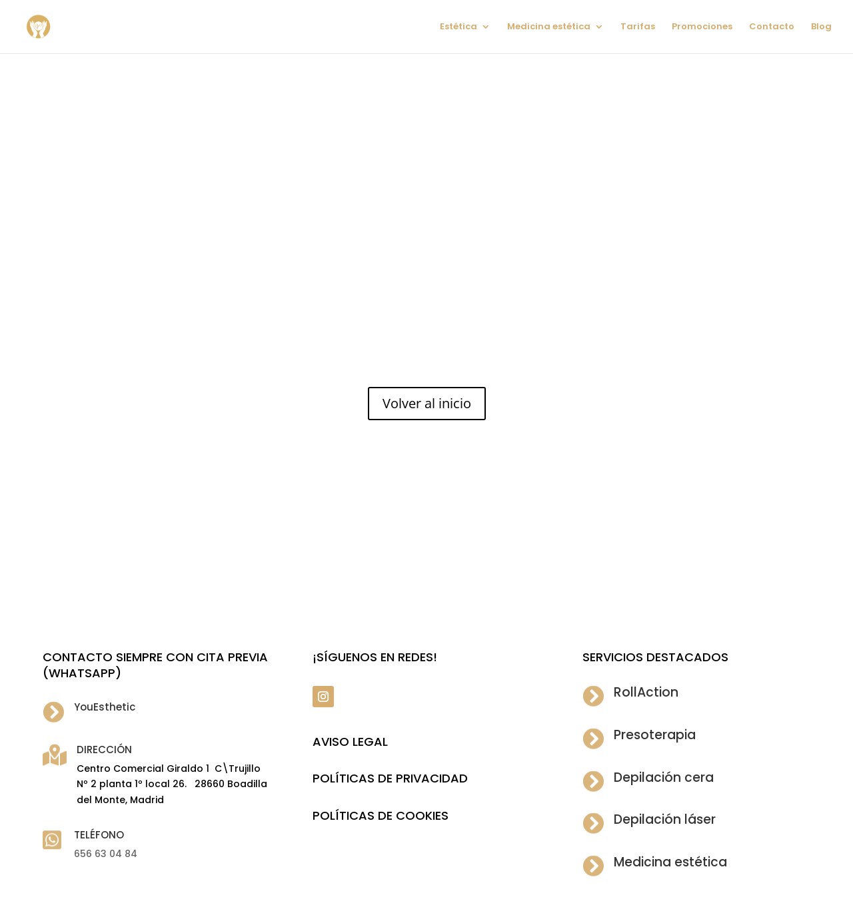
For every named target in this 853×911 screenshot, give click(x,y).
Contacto (771, 27)
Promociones (702, 27)
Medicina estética (548, 27)
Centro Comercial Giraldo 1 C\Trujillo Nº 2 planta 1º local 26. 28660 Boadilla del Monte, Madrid (172, 784)
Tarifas (637, 27)
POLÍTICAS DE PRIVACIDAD (390, 778)
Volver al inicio (427, 403)
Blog (821, 27)
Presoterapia (655, 735)
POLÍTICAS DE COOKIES (380, 815)
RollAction (646, 692)
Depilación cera (664, 777)
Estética (458, 27)
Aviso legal (350, 741)
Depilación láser (665, 819)
